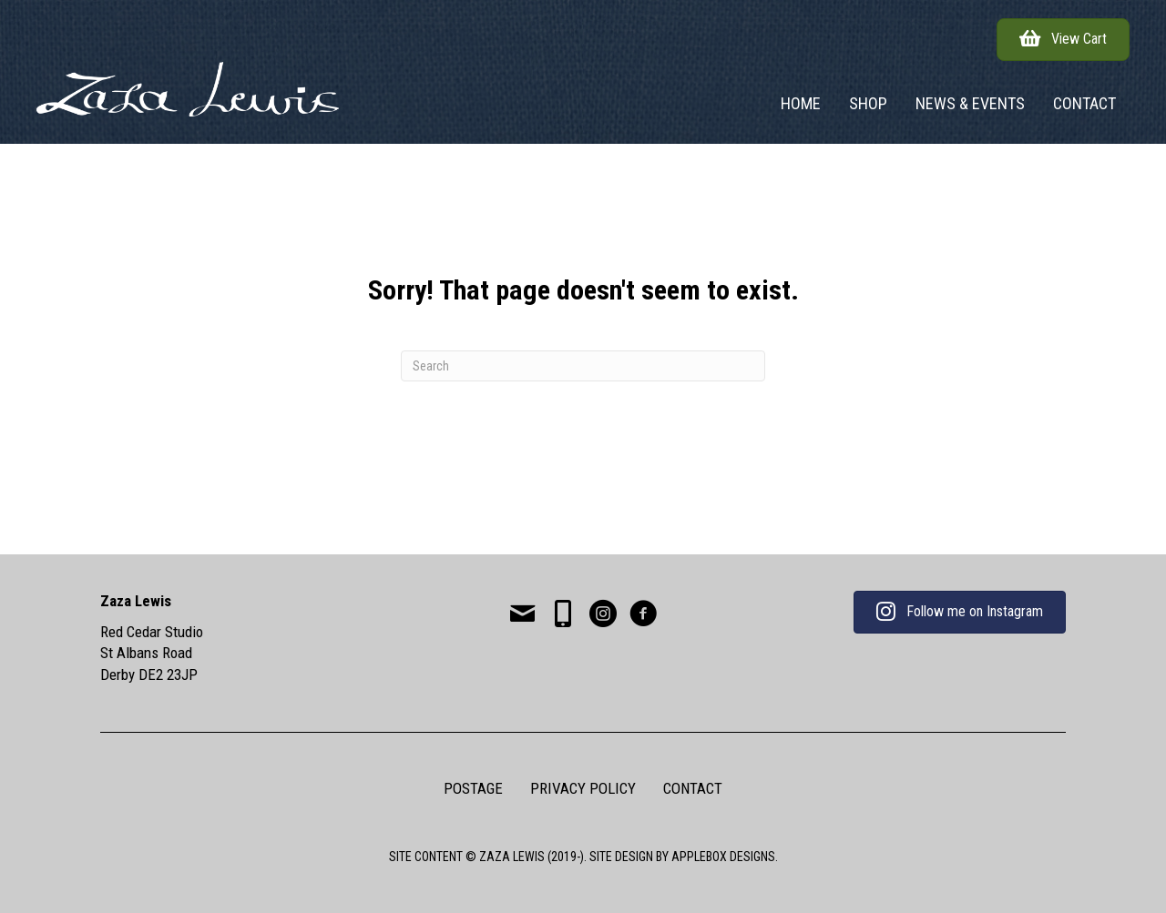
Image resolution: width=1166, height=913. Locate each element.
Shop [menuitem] (868, 103)
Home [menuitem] (801, 103)
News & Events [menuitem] (970, 103)
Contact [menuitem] (1084, 103)
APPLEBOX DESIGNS (723, 856)
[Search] (583, 365)
